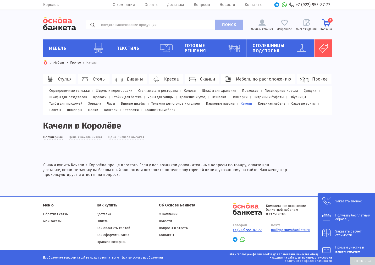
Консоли (110, 110)
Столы (93, 79)
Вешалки (219, 97)
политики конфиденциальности (308, 261)
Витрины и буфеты (269, 97)
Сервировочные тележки (69, 91)
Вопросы (202, 4)
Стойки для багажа (127, 97)
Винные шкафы (133, 104)
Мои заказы (52, 221)
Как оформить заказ (113, 235)
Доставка (175, 4)
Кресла (165, 79)
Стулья (58, 79)
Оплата (151, 4)
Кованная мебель (271, 104)
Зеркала (94, 104)
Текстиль (146, 48)
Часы (111, 104)
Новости (227, 4)
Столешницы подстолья (282, 48)
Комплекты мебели (160, 110)
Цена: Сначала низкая (85, 137)
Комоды (190, 91)
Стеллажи (131, 110)
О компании (124, 4)
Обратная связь (55, 214)
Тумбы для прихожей (65, 104)
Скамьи (201, 79)
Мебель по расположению (257, 79)
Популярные (53, 137)
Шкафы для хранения (219, 91)
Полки (93, 110)
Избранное (284, 29)
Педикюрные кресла (281, 91)
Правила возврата (111, 242)
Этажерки (240, 97)
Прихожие (250, 91)
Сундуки (310, 91)
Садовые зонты (303, 104)
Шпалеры (74, 110)
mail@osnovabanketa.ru (290, 230)
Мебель (78, 48)
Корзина (326, 24)
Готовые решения (214, 48)
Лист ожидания (306, 29)
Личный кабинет (262, 29)
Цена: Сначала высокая (126, 137)
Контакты (253, 4)
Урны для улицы (160, 97)
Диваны (128, 79)
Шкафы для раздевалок (68, 97)
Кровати (99, 97)
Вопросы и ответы (173, 228)
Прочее (314, 79)
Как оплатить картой (113, 228)
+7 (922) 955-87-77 (313, 4)
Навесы (55, 110)
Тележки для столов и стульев (175, 104)
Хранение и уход (192, 97)
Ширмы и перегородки (114, 91)
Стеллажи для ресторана (158, 91)
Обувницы (298, 97)
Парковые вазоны (220, 104)
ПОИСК (229, 24)
